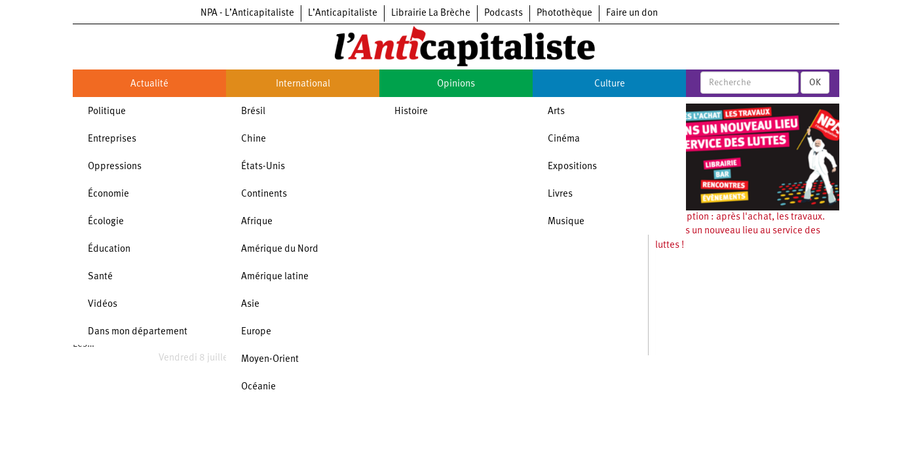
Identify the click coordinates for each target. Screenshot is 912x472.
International (303, 84)
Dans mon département (137, 332)
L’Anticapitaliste (342, 13)
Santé (100, 277)
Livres (560, 194)
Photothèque (564, 13)
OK (815, 82)
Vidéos (102, 304)
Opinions (456, 84)
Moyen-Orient (270, 359)
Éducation (109, 249)
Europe (256, 332)
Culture (609, 84)
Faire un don (632, 13)
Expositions (572, 167)
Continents (264, 194)
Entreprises (112, 139)
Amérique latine (275, 277)
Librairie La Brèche (430, 13)
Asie (250, 304)
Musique (566, 222)
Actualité (149, 84)
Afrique (257, 222)
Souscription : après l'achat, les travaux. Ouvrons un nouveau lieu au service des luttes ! (740, 231)
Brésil (253, 112)
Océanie (258, 387)
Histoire (411, 112)
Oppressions (115, 167)
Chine (253, 139)
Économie (108, 194)
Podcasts (503, 13)
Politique (107, 112)
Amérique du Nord (279, 249)
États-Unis (263, 167)
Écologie (106, 222)
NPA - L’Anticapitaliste (247, 13)
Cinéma (564, 139)
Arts (556, 112)
